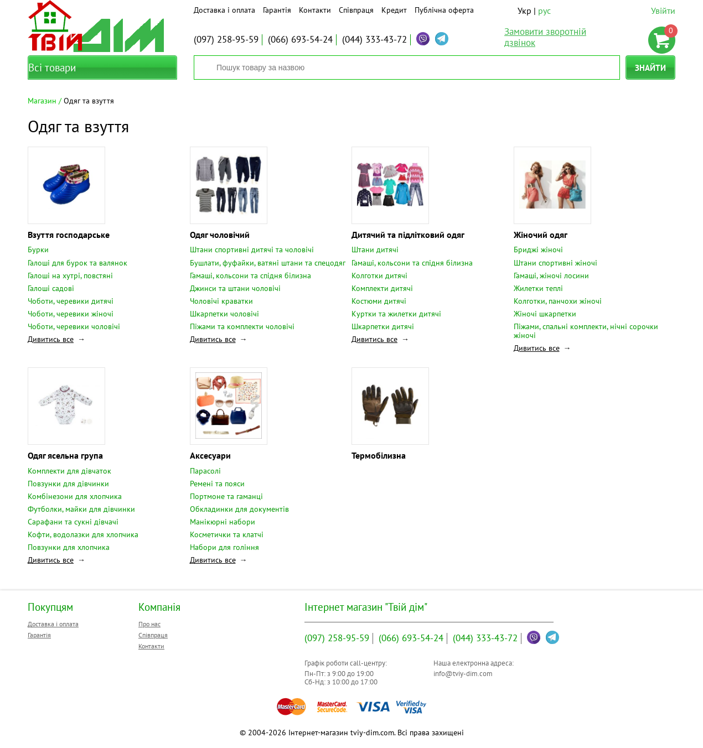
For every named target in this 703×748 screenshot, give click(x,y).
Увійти (663, 10)
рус (544, 10)
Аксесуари (210, 455)
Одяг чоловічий (220, 234)
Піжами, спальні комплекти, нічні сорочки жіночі (586, 330)
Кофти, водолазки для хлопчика (83, 534)
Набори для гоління (224, 547)
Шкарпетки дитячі (383, 326)
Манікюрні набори (222, 522)
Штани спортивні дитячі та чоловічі (252, 249)
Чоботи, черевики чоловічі (74, 326)
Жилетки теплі (538, 288)
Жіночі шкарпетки (545, 314)
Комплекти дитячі (382, 288)
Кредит (394, 10)
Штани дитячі (375, 249)
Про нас (149, 624)
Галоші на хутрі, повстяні (70, 275)
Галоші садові (51, 288)
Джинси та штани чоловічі (235, 288)
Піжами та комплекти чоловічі (242, 326)
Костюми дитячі (379, 301)
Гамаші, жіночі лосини (551, 275)
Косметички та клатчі (226, 534)
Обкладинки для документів (239, 509)
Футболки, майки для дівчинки (81, 509)
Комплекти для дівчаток (69, 471)
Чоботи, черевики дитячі (70, 301)
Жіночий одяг (540, 234)
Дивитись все (51, 339)
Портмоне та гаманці (226, 496)
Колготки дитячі (379, 275)
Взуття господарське (69, 234)
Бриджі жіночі (538, 249)
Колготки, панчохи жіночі (558, 301)
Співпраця (356, 10)
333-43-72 (374, 39)
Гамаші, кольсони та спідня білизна (250, 275)
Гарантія (277, 10)
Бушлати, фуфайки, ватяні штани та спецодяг (267, 263)
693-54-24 (300, 39)
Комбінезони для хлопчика (75, 496)
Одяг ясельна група (65, 455)
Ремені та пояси (217, 484)
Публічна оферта (444, 10)
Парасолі (205, 471)
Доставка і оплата (224, 10)
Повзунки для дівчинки (68, 484)
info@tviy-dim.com (463, 673)
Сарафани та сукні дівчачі (73, 522)
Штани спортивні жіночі (555, 263)
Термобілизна (379, 455)
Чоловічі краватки (221, 301)
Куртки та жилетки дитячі (396, 314)
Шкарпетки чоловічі (224, 314)
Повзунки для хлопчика (69, 547)
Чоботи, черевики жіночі (70, 314)
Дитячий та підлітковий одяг (408, 234)
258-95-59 (226, 39)
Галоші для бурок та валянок (77, 263)
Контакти (315, 10)
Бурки (38, 249)
